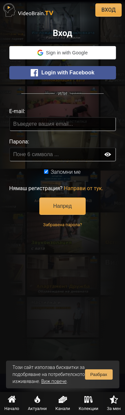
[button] (62, 52)
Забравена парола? (62, 224)
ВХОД (108, 10)
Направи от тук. (83, 188)
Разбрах (98, 374)
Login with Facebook (62, 72)
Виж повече (54, 381)
